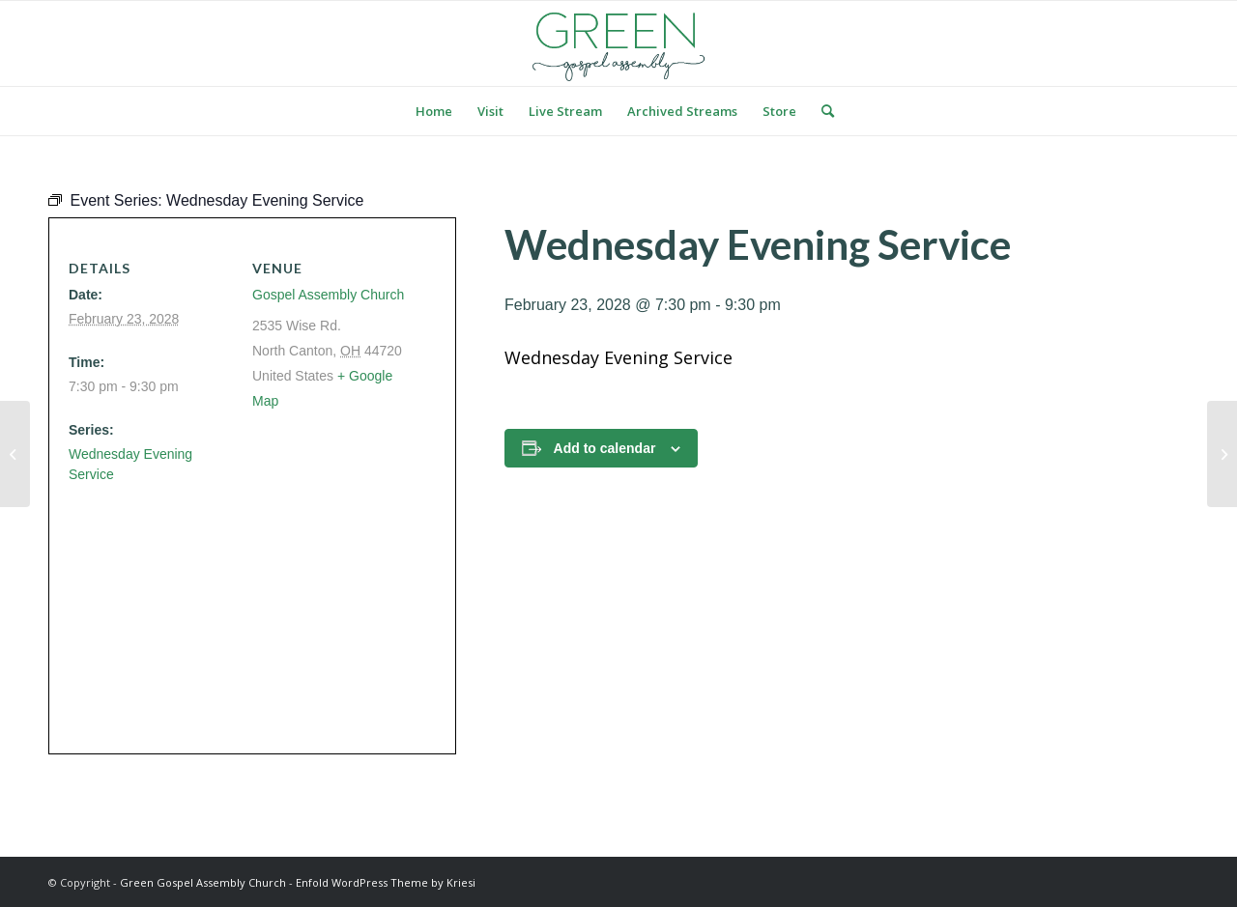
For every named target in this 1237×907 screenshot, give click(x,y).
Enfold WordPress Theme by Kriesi (385, 882)
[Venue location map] (245, 610)
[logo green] (618, 43)
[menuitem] (434, 111)
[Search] (821, 111)
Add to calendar (605, 448)
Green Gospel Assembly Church (203, 882)
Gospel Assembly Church (328, 294)
